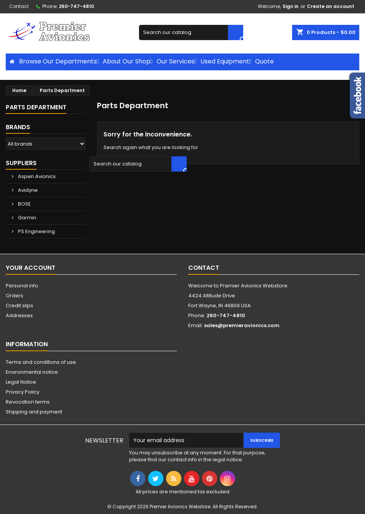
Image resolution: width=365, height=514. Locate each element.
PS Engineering (36, 231)
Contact (19, 6)
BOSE (24, 204)
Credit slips (19, 305)
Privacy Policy (22, 392)
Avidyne (27, 190)
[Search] (191, 32)
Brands (18, 127)
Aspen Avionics (36, 176)
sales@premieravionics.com (241, 325)
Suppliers (21, 163)
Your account (30, 267)
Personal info (22, 285)
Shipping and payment (34, 411)
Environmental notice (32, 372)
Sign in (291, 6)
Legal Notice (21, 382)
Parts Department (36, 107)
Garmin (26, 217)
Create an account (330, 6)
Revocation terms (28, 401)
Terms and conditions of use (41, 362)
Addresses (19, 315)
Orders (14, 295)
